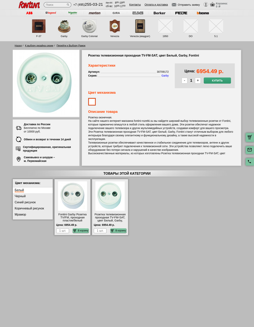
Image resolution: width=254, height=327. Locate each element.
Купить (217, 80)
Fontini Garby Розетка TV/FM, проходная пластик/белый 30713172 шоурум (72, 219)
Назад (18, 45)
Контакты (135, 4)
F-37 (38, 36)
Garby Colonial (89, 36)
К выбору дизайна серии (39, 45)
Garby (64, 36)
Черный (20, 196)
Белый (19, 190)
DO (191, 36)
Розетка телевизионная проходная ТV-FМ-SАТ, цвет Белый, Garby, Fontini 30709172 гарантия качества (110, 220)
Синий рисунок (25, 202)
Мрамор (20, 214)
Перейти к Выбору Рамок (71, 45)
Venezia (114, 36)
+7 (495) (88, 4)
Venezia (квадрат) (140, 36)
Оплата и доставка (156, 4)
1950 (165, 36)
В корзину (80, 230)
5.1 (216, 36)
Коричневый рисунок (29, 208)
